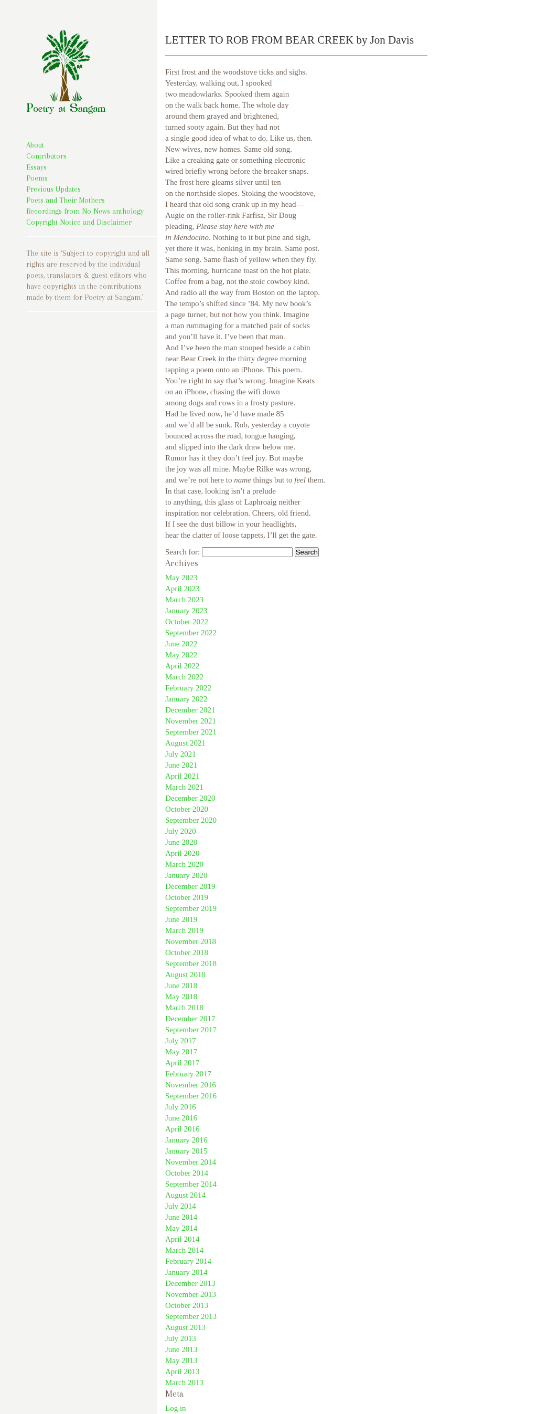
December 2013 (190, 1283)
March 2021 (184, 787)
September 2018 (191, 963)
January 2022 (186, 699)
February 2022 (188, 688)
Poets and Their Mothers (65, 200)
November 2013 (190, 1294)
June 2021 (181, 765)
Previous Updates (53, 189)
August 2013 (185, 1327)
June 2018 (181, 985)
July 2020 (180, 831)
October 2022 (186, 621)
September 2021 (191, 732)
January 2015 (186, 1151)
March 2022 (184, 677)
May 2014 (181, 1228)
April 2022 (182, 666)
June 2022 (181, 644)
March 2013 (184, 1382)
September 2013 (191, 1316)
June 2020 (181, 842)
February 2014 (188, 1261)
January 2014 (186, 1272)
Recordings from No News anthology (85, 211)
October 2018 (186, 952)
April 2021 (182, 776)
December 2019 (190, 886)
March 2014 (184, 1250)
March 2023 (184, 599)
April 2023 (182, 588)
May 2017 (181, 1052)
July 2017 (180, 1040)
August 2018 (185, 974)
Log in (175, 1408)
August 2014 (185, 1195)
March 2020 (184, 864)
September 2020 (191, 820)
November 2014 (190, 1162)
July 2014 (180, 1206)
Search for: (182, 552)
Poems (37, 178)
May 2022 (181, 655)
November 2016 (190, 1085)
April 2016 (182, 1129)
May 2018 (181, 996)
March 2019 (184, 930)
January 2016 (186, 1140)
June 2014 (181, 1217)
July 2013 (180, 1338)
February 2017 (188, 1074)
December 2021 (190, 710)
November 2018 (190, 941)
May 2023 (181, 577)
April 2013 (182, 1371)
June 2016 (181, 1118)
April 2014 (182, 1239)
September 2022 (191, 633)
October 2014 (186, 1173)
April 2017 (182, 1063)
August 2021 (185, 743)
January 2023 (186, 610)
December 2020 (190, 798)
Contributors (46, 156)
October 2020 (186, 809)
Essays (36, 167)
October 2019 (186, 897)
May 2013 (181, 1360)
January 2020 (186, 875)
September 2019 (191, 908)
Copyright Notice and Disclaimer (79, 222)
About (35, 145)
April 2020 (182, 853)
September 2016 (191, 1096)
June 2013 (181, 1349)
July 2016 (180, 1107)
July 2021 (180, 754)
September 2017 (191, 1029)
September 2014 (191, 1184)
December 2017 (190, 1018)
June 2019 (181, 919)
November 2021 (190, 721)
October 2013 (186, 1305)
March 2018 (184, 1007)
